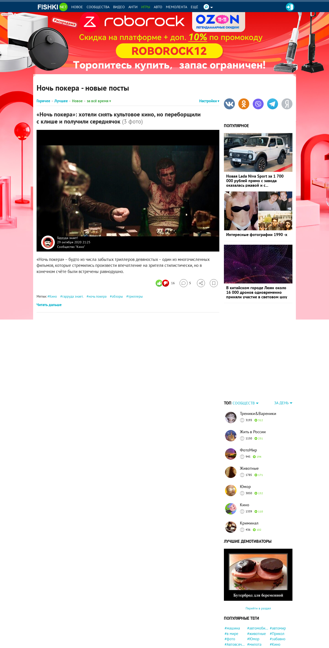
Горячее (43, 100)
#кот (251, 626)
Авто (158, 7)
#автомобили (257, 599)
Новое (77, 7)
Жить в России (253, 403)
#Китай (276, 637)
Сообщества (98, 7)
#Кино (275, 615)
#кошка (276, 626)
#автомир (278, 599)
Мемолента (176, 7)
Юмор (245, 458)
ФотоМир (248, 421)
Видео (119, 7)
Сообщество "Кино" (71, 246)
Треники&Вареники (258, 385)
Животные (249, 439)
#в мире (231, 605)
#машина (232, 599)
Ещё (194, 7)
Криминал (249, 494)
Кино (53, 296)
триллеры (135, 296)
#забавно (277, 610)
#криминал (256, 632)
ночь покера (97, 296)
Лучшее (61, 100)
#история (255, 621)
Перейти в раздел (258, 580)
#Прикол (277, 605)
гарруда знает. (72, 296)
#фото (230, 610)
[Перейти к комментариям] (185, 283)
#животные (256, 605)
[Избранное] (214, 283)
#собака (254, 642)
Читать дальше (49, 304)
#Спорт (231, 637)
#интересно (280, 632)
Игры (145, 7)
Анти (133, 7)
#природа (278, 642)
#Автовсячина (235, 615)
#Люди (230, 621)
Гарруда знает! (67, 238)
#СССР (252, 637)
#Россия (231, 632)
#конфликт (279, 621)
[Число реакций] (166, 283)
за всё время (99, 100)
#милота (254, 615)
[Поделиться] (201, 283)
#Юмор (253, 610)
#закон (230, 642)
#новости (232, 626)
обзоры (117, 296)
